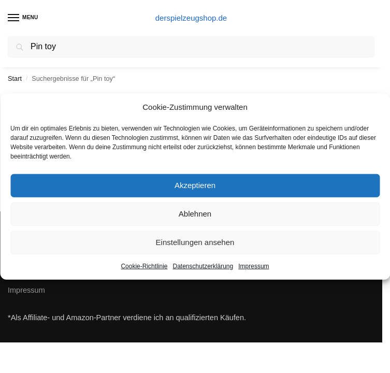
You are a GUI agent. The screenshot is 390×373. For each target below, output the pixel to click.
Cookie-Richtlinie (144, 265)
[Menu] (23, 18)
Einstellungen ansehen (195, 242)
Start (15, 78)
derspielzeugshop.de (191, 17)
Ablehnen (195, 213)
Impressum (253, 265)
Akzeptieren (195, 185)
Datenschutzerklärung (202, 265)
